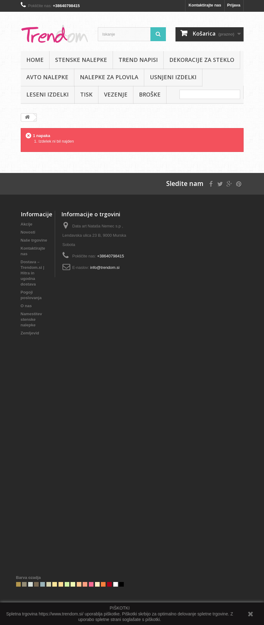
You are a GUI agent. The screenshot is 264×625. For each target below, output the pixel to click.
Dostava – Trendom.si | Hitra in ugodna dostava (33, 273)
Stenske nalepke (81, 59)
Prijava (233, 5)
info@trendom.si (104, 267)
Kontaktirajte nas (204, 5)
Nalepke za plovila (109, 77)
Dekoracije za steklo (201, 59)
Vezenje (116, 94)
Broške (150, 94)
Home (35, 59)
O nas (26, 306)
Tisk (86, 94)
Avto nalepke (47, 77)
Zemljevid (30, 333)
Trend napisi (138, 59)
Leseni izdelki (47, 94)
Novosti (28, 232)
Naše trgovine (34, 240)
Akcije (26, 224)
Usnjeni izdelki (173, 77)
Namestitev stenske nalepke (31, 319)
